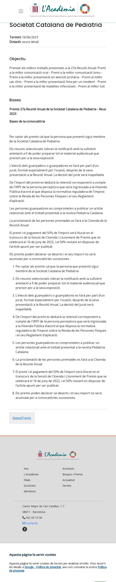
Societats (30, 485)
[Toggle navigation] (21, 11)
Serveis (67, 485)
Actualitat (69, 480)
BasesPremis (22, 418)
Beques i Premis (73, 474)
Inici (26, 468)
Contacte (30, 523)
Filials (27, 480)
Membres (30, 491)
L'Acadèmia (31, 474)
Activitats (68, 468)
